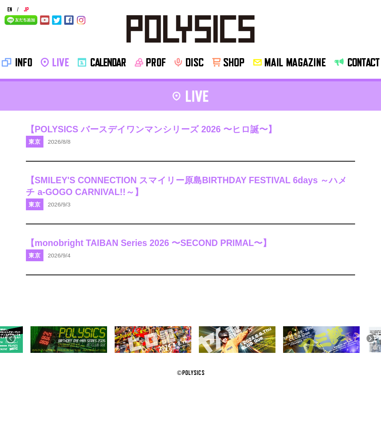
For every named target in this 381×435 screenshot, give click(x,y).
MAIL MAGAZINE (289, 62)
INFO (17, 62)
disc (188, 62)
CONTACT (357, 62)
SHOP (228, 62)
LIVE (55, 62)
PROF (150, 62)
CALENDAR (102, 62)
